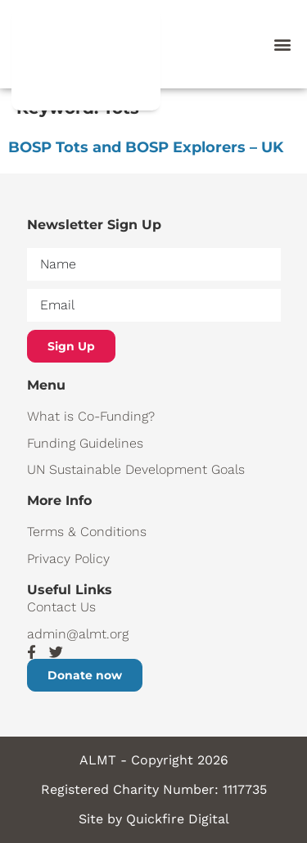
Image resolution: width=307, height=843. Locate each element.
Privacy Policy (68, 558)
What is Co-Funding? (91, 416)
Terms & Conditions (87, 531)
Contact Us (61, 607)
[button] (282, 44)
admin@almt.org (78, 634)
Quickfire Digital (177, 819)
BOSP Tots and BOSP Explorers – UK (145, 147)
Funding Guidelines (85, 443)
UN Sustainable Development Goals (136, 469)
